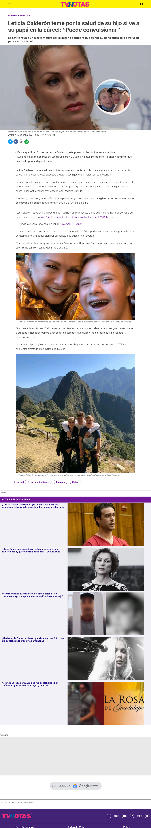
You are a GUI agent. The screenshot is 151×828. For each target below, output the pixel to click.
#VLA (44, 217)
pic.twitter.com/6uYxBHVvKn (96, 217)
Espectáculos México (19, 15)
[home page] (75, 4)
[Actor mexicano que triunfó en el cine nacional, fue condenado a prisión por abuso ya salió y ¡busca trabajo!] (109, 613)
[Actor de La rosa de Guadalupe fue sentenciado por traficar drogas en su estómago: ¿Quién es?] (109, 703)
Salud (75, 482)
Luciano (60, 482)
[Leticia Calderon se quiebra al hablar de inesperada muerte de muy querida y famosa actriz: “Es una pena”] (109, 569)
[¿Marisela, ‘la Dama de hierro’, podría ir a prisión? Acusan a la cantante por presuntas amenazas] (109, 658)
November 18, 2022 (71, 223)
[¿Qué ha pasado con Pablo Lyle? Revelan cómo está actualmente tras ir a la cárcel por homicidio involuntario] (109, 524)
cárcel (20, 482)
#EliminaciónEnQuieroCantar (64, 217)
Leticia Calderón (40, 482)
